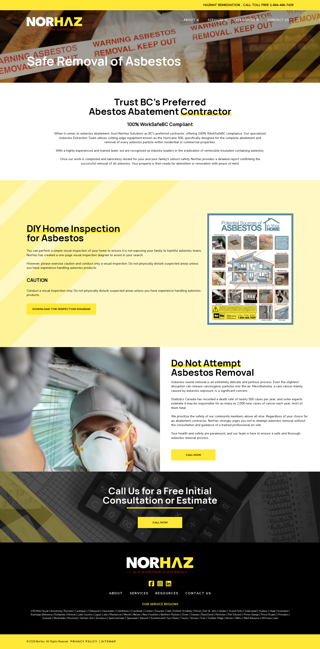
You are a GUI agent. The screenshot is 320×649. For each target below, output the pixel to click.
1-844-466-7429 (281, 5)
